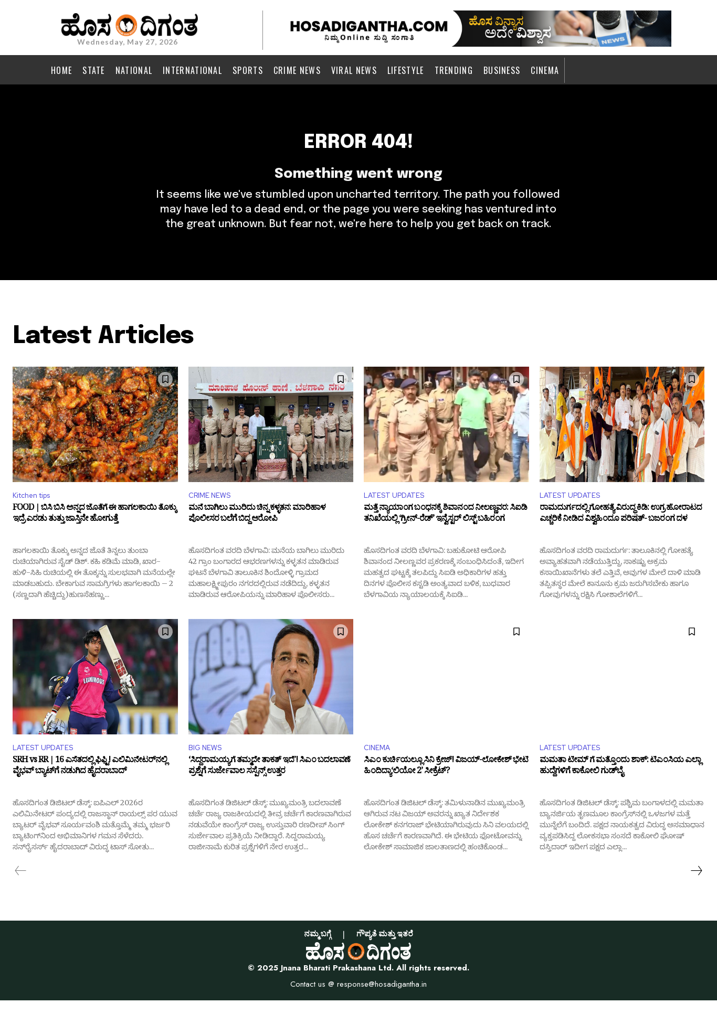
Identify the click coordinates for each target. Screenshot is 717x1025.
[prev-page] (21, 895)
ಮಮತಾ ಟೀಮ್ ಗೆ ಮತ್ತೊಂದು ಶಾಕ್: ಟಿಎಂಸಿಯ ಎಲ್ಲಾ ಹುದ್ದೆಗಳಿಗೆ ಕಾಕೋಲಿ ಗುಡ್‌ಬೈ (620, 793)
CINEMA (379, 771)
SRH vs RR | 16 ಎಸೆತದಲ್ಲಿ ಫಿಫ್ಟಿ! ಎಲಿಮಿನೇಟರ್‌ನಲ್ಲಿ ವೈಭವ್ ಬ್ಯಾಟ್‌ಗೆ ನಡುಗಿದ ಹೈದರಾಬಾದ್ (90, 793)
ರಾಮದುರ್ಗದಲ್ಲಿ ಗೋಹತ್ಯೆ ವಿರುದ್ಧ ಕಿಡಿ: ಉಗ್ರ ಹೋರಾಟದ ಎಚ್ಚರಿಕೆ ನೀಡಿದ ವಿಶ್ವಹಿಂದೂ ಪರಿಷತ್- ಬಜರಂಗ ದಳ (621, 538)
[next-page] (696, 895)
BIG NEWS (207, 771)
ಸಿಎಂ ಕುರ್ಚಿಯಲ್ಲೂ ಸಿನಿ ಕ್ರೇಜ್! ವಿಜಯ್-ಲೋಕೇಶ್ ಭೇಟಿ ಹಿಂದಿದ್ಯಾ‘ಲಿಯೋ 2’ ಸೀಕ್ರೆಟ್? (446, 793)
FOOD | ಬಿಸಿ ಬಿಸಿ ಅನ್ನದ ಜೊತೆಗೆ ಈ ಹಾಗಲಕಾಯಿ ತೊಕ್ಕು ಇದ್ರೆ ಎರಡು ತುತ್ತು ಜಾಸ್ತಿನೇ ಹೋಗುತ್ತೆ (94, 538)
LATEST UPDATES (398, 516)
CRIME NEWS (212, 516)
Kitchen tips (36, 516)
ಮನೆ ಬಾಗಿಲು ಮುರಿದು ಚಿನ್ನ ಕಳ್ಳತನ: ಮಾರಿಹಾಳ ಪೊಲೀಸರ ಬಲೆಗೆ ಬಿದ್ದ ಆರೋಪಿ (256, 538)
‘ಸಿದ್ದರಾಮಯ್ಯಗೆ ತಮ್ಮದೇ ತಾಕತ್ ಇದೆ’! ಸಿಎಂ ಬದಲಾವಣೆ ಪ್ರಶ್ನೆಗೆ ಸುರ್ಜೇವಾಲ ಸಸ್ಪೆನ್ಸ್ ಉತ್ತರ (269, 793)
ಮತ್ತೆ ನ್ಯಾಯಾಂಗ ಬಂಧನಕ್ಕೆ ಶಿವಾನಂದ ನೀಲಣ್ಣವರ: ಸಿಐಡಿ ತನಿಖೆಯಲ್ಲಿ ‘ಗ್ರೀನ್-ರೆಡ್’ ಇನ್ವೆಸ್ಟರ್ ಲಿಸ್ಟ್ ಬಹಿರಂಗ (445, 538)
